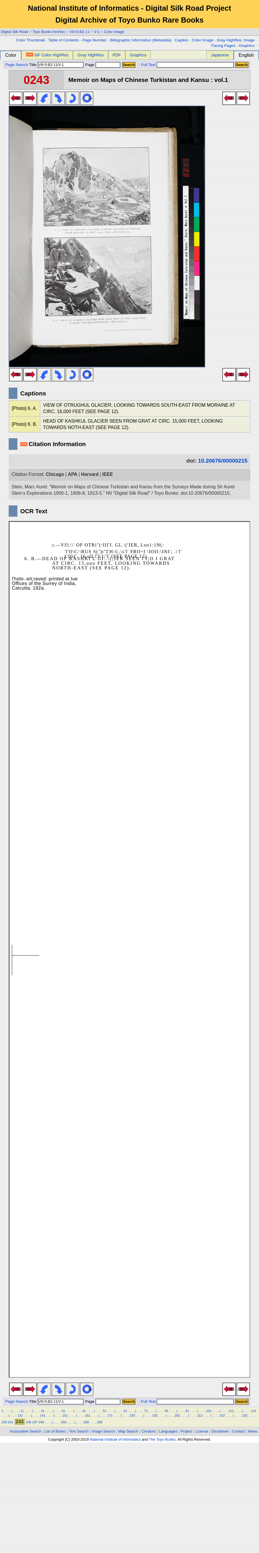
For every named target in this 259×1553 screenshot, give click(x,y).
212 (200, 1415)
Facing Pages (223, 45)
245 (29, 1422)
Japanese (220, 55)
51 (104, 1411)
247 (35, 1422)
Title (56, 65)
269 (64, 1422)
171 (110, 1415)
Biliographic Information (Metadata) (140, 40)
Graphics (246, 45)
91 (187, 1411)
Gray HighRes (91, 55)
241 (10, 1422)
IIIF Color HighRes (47, 55)
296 (99, 1422)
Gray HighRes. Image (236, 40)
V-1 (97, 32)
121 (253, 1411)
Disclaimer (220, 1431)
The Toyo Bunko (162, 1439)
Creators (149, 1431)
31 (63, 1411)
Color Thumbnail (30, 40)
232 (244, 1415)
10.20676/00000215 (222, 461)
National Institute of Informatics (115, 1439)
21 (42, 1411)
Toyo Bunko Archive (48, 32)
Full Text (148, 65)
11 (22, 1411)
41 (84, 1411)
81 (166, 1411)
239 (4, 1422)
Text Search (79, 1431)
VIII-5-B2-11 (79, 32)
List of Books (55, 1431)
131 (20, 1415)
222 (222, 1415)
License (201, 1431)
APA (72, 474)
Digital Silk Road (14, 32)
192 (155, 1415)
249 (41, 1422)
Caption (181, 40)
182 (132, 1415)
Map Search (128, 1431)
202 (177, 1415)
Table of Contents (63, 40)
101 (209, 1411)
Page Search (16, 65)
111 (231, 1411)
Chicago (55, 474)
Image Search (103, 1431)
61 (125, 1411)
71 (146, 1411)
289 (86, 1422)
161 (87, 1415)
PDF (117, 55)
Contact (238, 1431)
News (252, 1431)
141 (42, 1415)
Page (102, 65)
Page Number (94, 40)
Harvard (89, 474)
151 (65, 1415)
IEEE (107, 474)
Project (186, 1431)
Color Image (114, 32)
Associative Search (25, 1431)
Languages (168, 1431)
